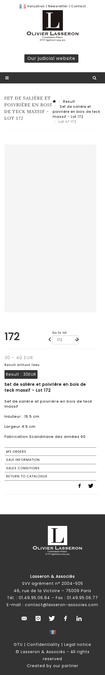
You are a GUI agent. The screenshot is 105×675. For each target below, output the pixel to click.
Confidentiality (43, 644)
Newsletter (57, 6)
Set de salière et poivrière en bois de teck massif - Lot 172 (76, 111)
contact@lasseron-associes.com (61, 605)
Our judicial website (51, 58)
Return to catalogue (27, 476)
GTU (18, 644)
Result (69, 101)
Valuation (36, 6)
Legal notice (77, 644)
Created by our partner (52, 666)
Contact (78, 6)
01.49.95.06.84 (34, 598)
